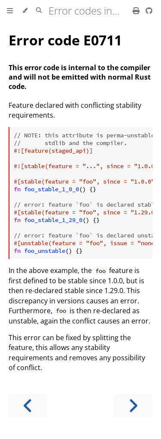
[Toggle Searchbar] (39, 10)
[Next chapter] (133, 406)
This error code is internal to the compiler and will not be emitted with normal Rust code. (80, 77)
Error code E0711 (65, 40)
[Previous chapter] (28, 406)
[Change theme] (25, 10)
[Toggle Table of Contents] (10, 10)
